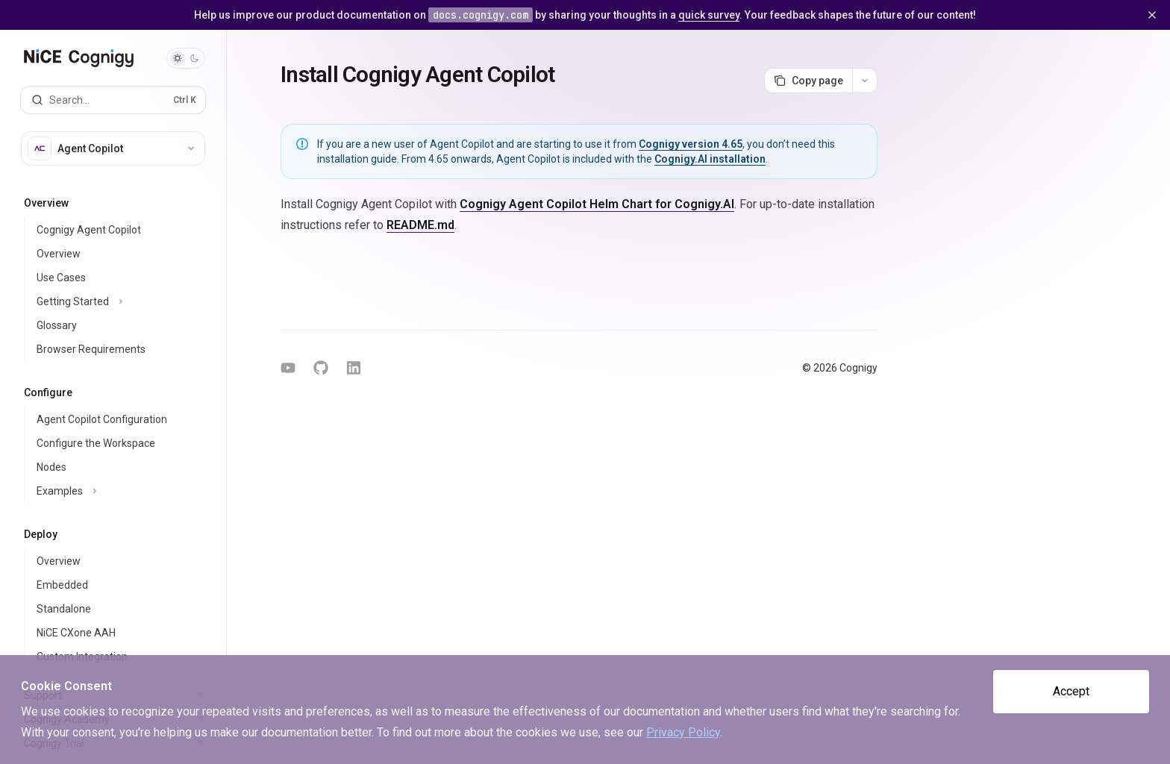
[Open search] (113, 100)
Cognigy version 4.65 (690, 144)
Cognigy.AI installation (710, 159)
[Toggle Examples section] (125, 491)
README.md (420, 225)
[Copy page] (808, 80)
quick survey (708, 15)
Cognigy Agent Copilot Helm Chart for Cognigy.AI (597, 204)
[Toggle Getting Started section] (125, 301)
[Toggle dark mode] (185, 58)
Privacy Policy (683, 732)
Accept (1071, 691)
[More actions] (865, 80)
